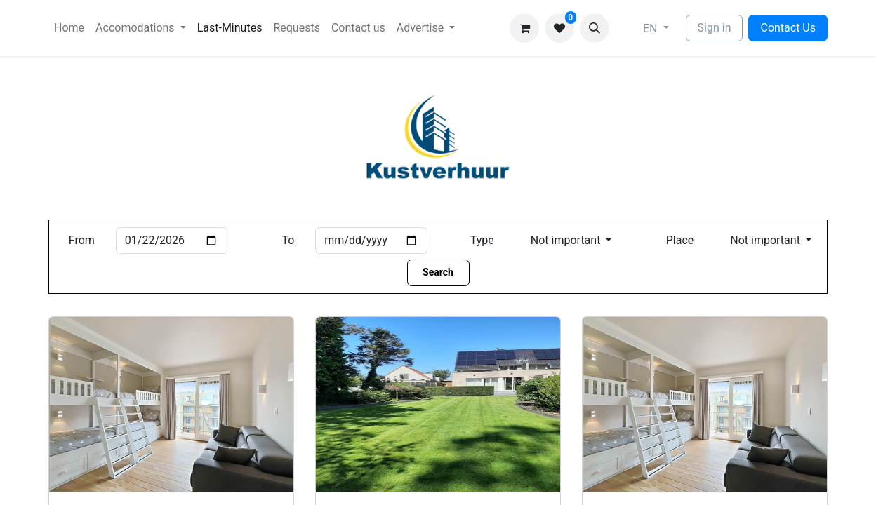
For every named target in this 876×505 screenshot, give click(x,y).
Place (680, 240)
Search (438, 272)
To (287, 240)
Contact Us (788, 27)
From (82, 240)
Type (482, 240)
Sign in (714, 27)
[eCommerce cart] (524, 28)
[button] (594, 28)
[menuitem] (69, 28)
